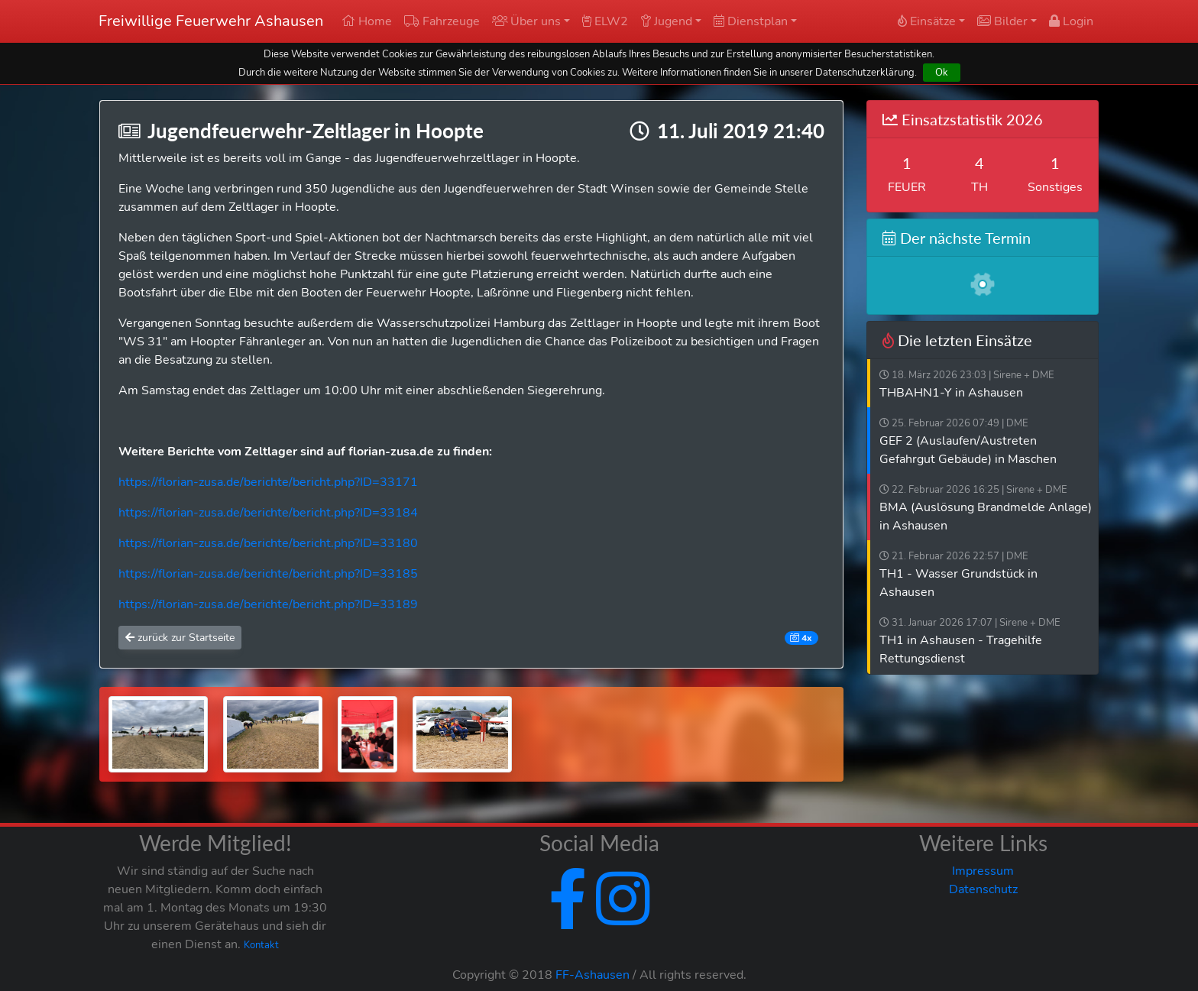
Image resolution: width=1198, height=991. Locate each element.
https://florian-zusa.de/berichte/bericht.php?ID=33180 (268, 543)
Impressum (983, 871)
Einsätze (927, 21)
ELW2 (605, 21)
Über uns (526, 21)
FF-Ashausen (592, 975)
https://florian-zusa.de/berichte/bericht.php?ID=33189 (268, 604)
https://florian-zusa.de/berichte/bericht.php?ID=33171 (268, 482)
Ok (941, 72)
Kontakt (261, 945)
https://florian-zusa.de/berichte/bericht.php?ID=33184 (268, 512)
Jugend (666, 21)
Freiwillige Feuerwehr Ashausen (211, 21)
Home (367, 21)
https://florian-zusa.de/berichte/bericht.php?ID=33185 (268, 573)
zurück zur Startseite (180, 637)
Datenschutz (983, 889)
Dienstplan (751, 21)
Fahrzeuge (442, 21)
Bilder (1002, 21)
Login (1071, 21)
